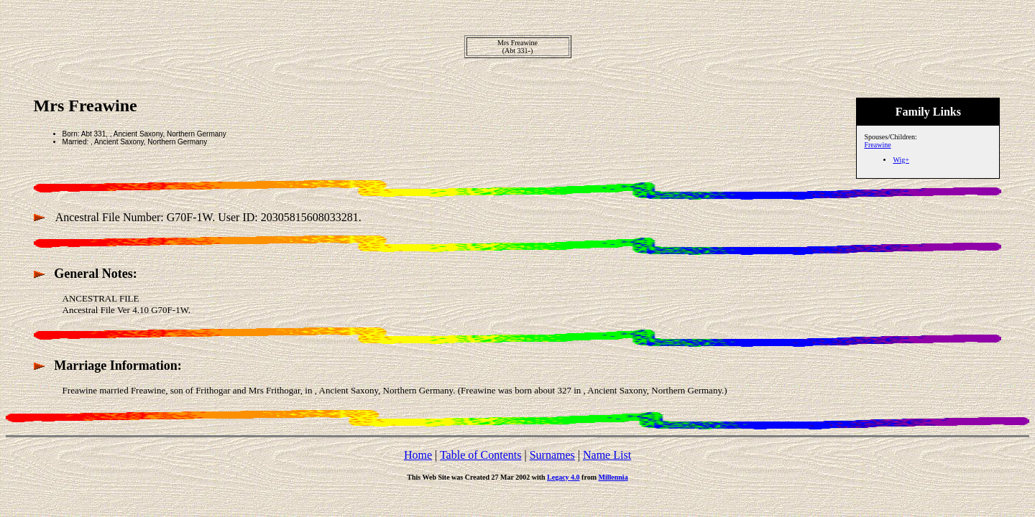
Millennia (613, 477)
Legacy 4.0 (563, 477)
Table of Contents (481, 455)
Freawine (877, 145)
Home (418, 455)
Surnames (552, 455)
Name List (607, 455)
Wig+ (900, 160)
